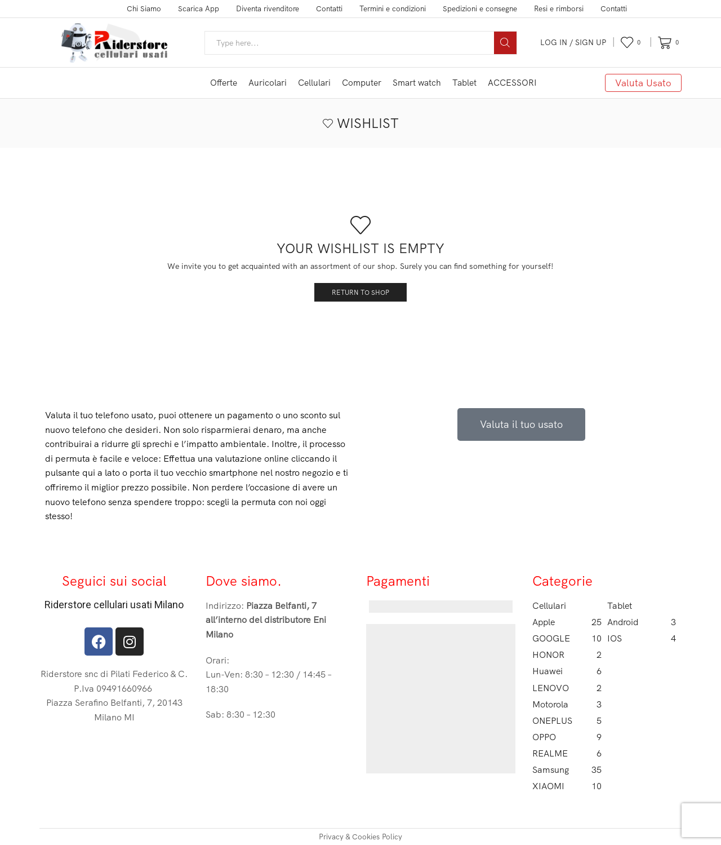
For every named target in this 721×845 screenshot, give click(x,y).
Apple (567, 622)
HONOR (567, 654)
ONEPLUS (567, 720)
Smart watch (417, 82)
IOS (642, 638)
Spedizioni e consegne (480, 8)
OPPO (567, 737)
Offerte (223, 82)
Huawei (567, 671)
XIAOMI (567, 786)
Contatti (329, 8)
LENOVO (567, 688)
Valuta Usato (643, 83)
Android (642, 622)
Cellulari (314, 82)
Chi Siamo (144, 8)
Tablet (464, 82)
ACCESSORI (512, 82)
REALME (567, 753)
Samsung (567, 769)
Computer (361, 82)
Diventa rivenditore (267, 8)
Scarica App (198, 8)
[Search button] (505, 43)
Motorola (567, 704)
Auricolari (267, 82)
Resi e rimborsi (559, 8)
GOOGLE (567, 638)
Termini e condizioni (392, 8)
